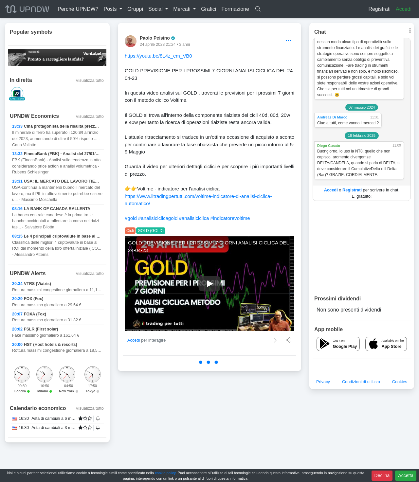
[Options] (288, 41)
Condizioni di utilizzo (361, 381)
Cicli (130, 230)
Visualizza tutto (90, 80)
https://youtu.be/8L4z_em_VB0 (158, 56)
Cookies (399, 381)
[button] (113, 9)
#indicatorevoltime (230, 218)
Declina (382, 475)
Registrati (379, 9)
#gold (131, 218)
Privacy (323, 381)
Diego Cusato (328, 146)
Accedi (403, 9)
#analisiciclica (194, 218)
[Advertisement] (361, 250)
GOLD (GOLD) (151, 230)
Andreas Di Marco (332, 117)
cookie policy (165, 473)
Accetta (405, 475)
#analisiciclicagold (157, 218)
